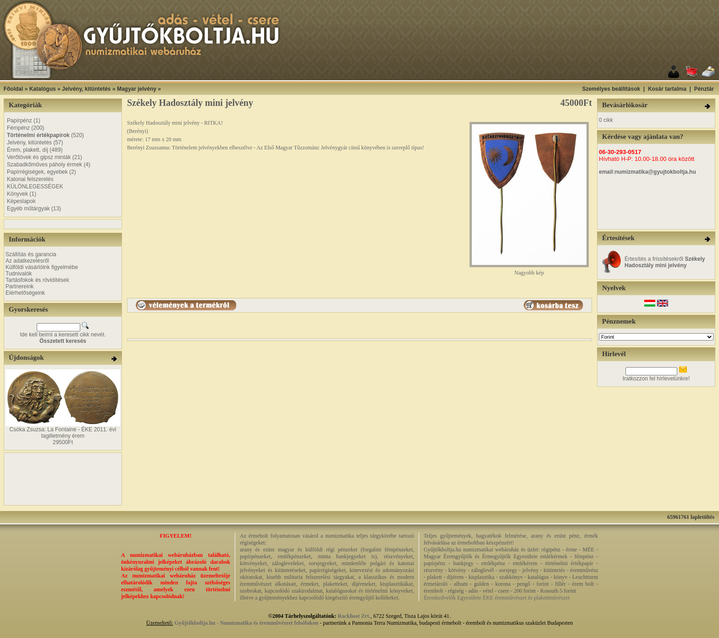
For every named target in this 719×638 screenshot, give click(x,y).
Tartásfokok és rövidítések (37, 280)
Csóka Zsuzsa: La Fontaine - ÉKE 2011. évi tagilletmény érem (63, 432)
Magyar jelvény (136, 89)
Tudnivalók (19, 273)
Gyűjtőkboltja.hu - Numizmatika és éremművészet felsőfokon (246, 623)
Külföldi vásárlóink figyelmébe (42, 267)
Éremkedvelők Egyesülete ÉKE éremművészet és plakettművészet (497, 597)
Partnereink (19, 286)
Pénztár (704, 89)
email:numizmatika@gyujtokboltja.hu (647, 172)
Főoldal (13, 89)
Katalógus (42, 89)
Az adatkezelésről (27, 261)
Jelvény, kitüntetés (86, 89)
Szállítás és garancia (31, 254)
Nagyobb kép (529, 270)
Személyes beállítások (611, 89)
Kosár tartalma (667, 89)
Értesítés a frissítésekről (665, 262)
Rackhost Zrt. (354, 616)
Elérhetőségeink (25, 293)
